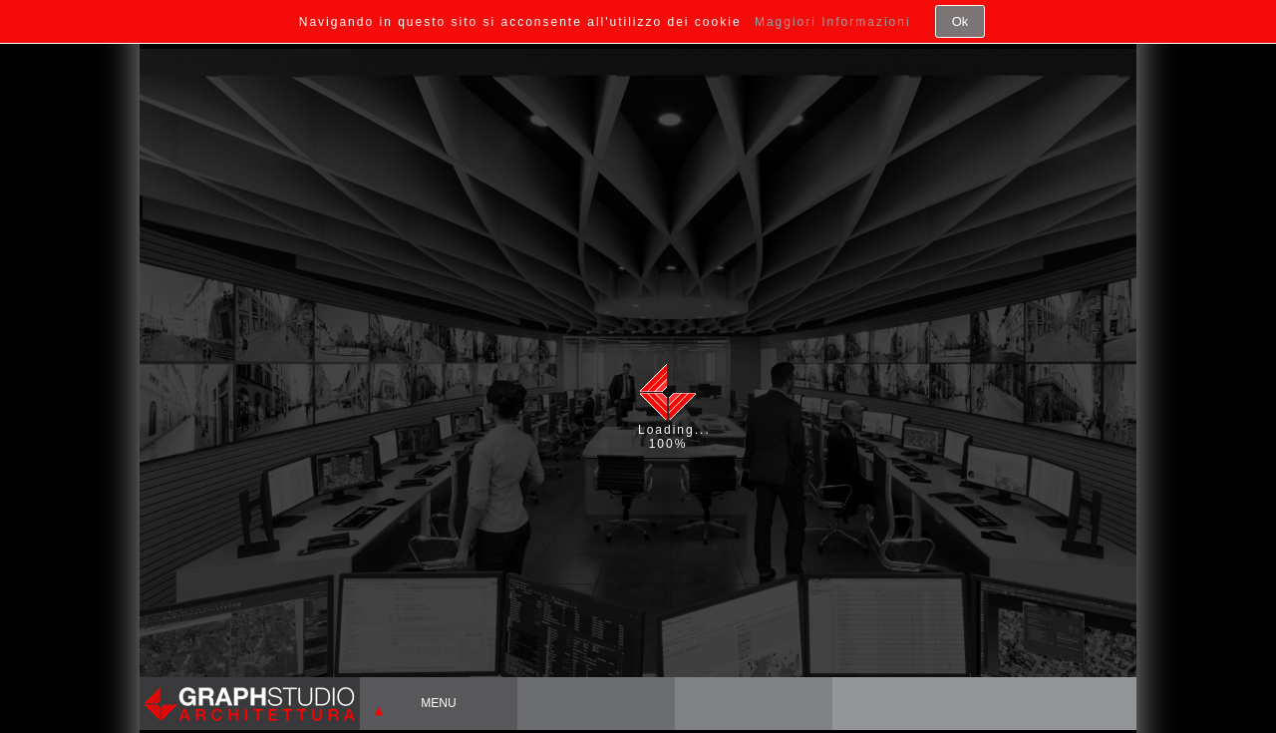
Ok (960, 21)
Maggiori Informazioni (833, 22)
